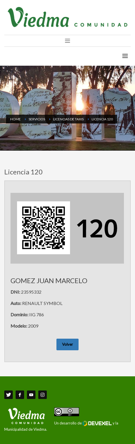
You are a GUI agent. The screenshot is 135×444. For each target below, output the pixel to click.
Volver (67, 344)
